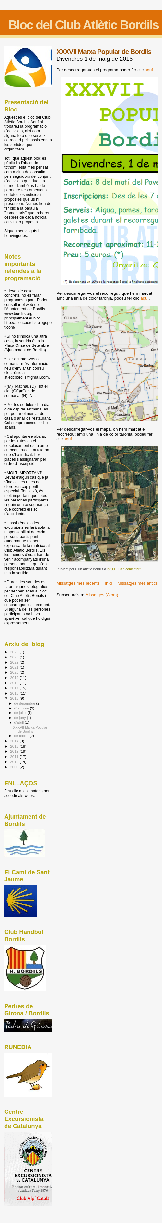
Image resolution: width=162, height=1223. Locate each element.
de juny (20, 718)
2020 (14, 672)
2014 (14, 741)
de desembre (25, 703)
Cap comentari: (130, 569)
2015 (14, 698)
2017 (14, 688)
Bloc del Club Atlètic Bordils (83, 25)
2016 (14, 693)
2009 (14, 767)
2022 (14, 662)
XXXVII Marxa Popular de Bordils (103, 51)
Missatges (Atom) (101, 594)
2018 (14, 683)
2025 (14, 652)
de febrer (22, 736)
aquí (149, 69)
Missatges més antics (138, 583)
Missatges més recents (77, 583)
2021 (14, 667)
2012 (14, 751)
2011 (14, 756)
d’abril (19, 722)
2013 (14, 746)
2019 (14, 677)
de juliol (21, 713)
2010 (14, 762)
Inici (108, 583)
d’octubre (22, 708)
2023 (14, 657)
